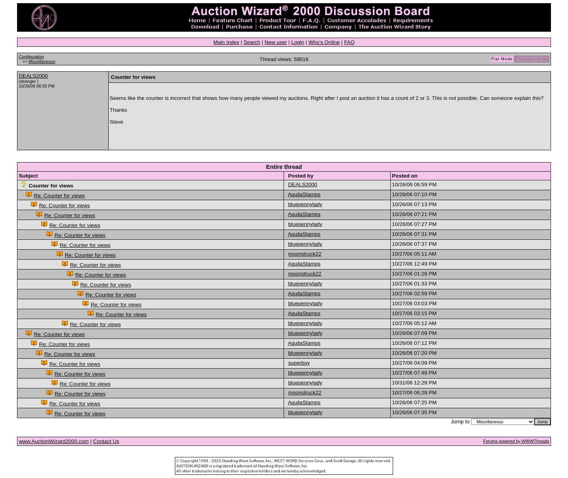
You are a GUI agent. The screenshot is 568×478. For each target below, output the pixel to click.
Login (297, 42)
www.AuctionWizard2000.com (53, 441)
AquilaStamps (304, 194)
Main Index (226, 42)
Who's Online (324, 42)
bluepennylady (305, 204)
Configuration (31, 56)
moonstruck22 (304, 254)
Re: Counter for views (59, 196)
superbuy (299, 363)
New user (276, 42)
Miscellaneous (42, 61)
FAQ (349, 42)
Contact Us (106, 441)
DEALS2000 (33, 76)
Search (252, 42)
